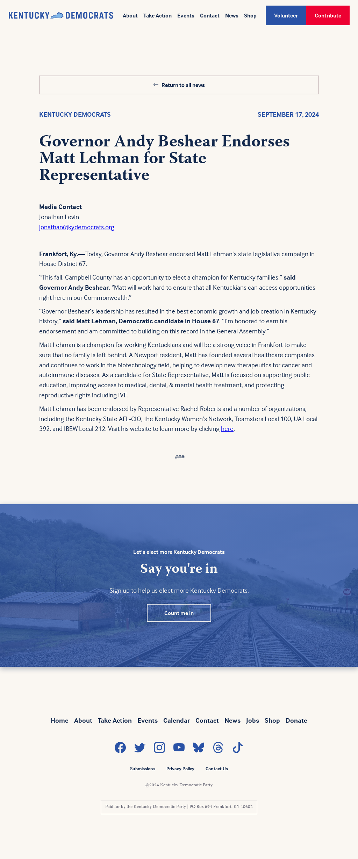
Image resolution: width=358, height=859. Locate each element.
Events (185, 15)
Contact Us (217, 768)
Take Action (157, 15)
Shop (250, 15)
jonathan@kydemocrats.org (76, 227)
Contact (210, 15)
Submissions (142, 768)
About (130, 15)
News (231, 15)
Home (60, 720)
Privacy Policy (180, 768)
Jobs (252, 720)
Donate (296, 720)
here (227, 428)
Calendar (176, 720)
